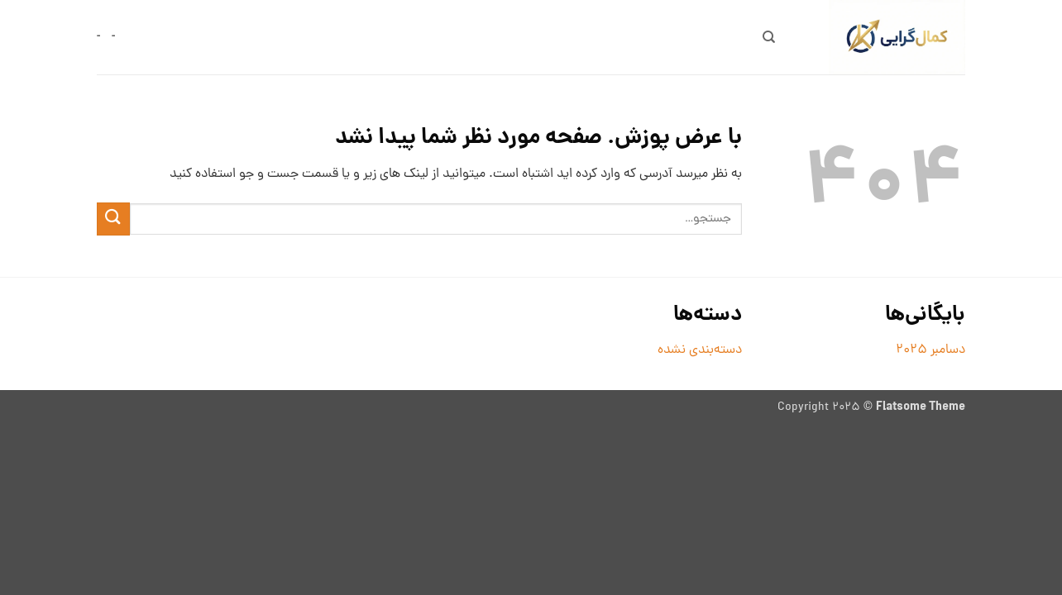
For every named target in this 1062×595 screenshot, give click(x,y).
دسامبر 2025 (930, 350)
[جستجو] (769, 37)
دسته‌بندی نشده (700, 350)
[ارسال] (113, 218)
